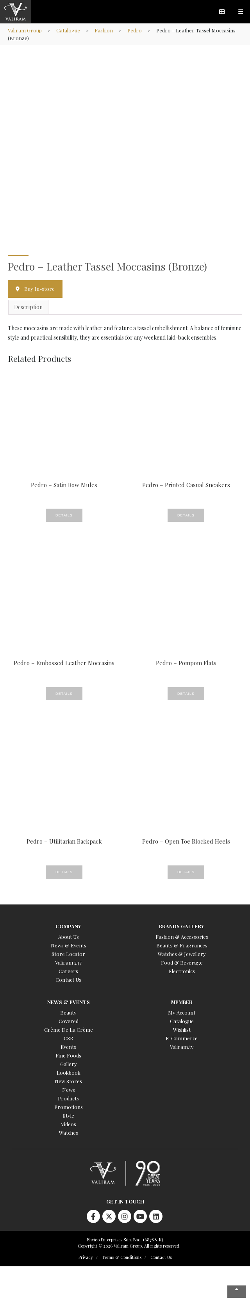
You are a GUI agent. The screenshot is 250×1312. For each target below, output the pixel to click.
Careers (68, 971)
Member (182, 1002)
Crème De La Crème (68, 1029)
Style (68, 1115)
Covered (69, 1021)
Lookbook (68, 1072)
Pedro (134, 30)
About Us (68, 936)
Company (68, 926)
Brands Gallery (181, 926)
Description (28, 307)
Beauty (68, 1012)
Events (68, 1046)
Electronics (182, 971)
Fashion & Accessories (181, 936)
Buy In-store (39, 288)
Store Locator (68, 954)
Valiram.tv (181, 1046)
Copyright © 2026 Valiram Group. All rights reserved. (129, 1246)
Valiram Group (25, 30)
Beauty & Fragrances (181, 945)
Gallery (68, 1064)
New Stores (68, 1081)
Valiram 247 (68, 962)
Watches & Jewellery (182, 954)
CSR (68, 1038)
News (68, 1089)
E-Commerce (182, 1038)
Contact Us (68, 979)
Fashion (104, 30)
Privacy (86, 1257)
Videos (68, 1124)
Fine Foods (68, 1055)
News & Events (68, 945)
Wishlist (182, 1029)
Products (68, 1098)
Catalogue (68, 30)
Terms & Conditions (121, 1257)
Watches (68, 1132)
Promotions (68, 1107)
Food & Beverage (182, 962)
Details (64, 515)
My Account (181, 1012)
